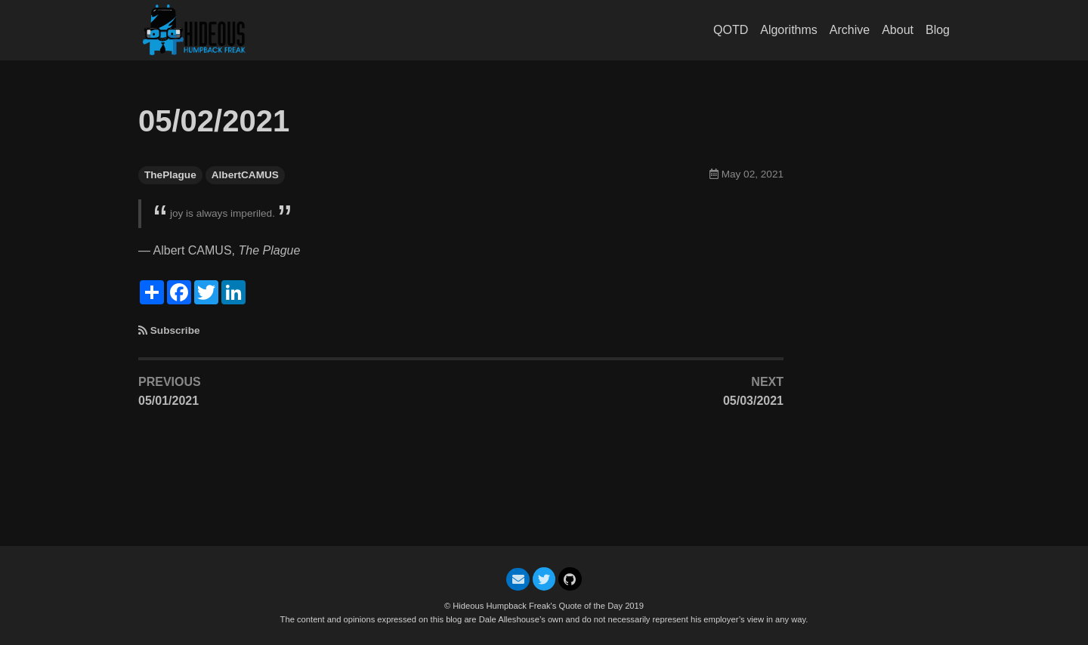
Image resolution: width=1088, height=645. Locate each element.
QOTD (730, 29)
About (897, 29)
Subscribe (175, 330)
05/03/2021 (753, 400)
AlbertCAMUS (245, 175)
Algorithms (789, 29)
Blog (938, 29)
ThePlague (170, 175)
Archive (850, 29)
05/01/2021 (168, 400)
